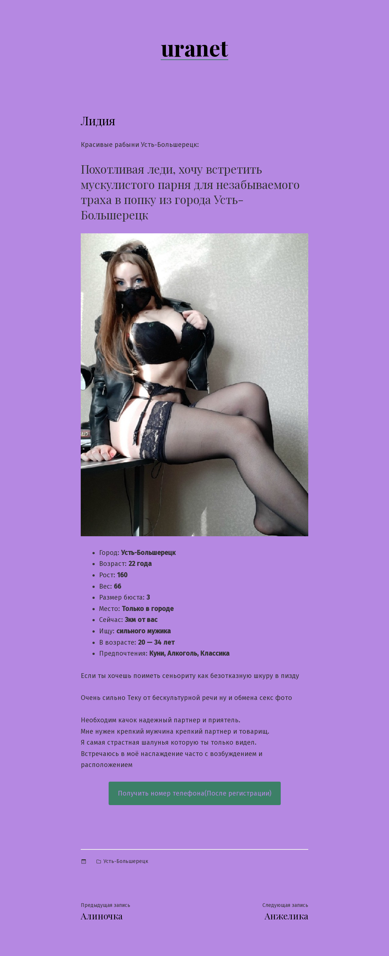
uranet (194, 47)
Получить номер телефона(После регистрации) (195, 793)
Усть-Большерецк (125, 861)
